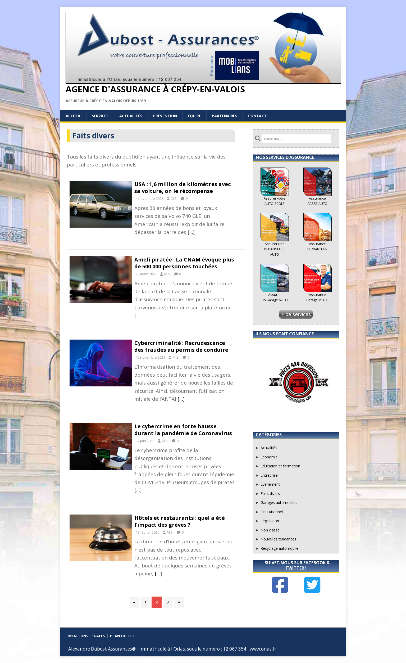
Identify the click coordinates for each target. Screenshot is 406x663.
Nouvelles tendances (278, 539)
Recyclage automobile (279, 548)
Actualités (130, 115)
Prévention (165, 115)
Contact (257, 115)
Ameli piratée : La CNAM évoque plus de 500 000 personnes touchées (184, 263)
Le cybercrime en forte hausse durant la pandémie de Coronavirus (183, 430)
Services (100, 115)
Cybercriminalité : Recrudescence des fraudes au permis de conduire (181, 346)
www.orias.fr (263, 649)
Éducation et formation (280, 465)
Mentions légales (86, 635)
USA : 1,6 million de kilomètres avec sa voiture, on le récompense (182, 188)
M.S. (174, 198)
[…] (191, 232)
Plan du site (122, 635)
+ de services (296, 314)
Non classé (270, 530)
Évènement (270, 484)
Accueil (73, 115)
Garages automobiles (279, 502)
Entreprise (269, 475)
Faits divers (270, 493)
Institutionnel (272, 511)
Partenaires (224, 115)
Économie (269, 456)
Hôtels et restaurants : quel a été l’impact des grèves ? (179, 521)
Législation (270, 520)
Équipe (194, 115)
